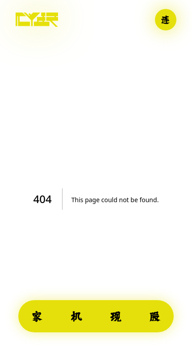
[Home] (37, 20)
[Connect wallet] (165, 19)
